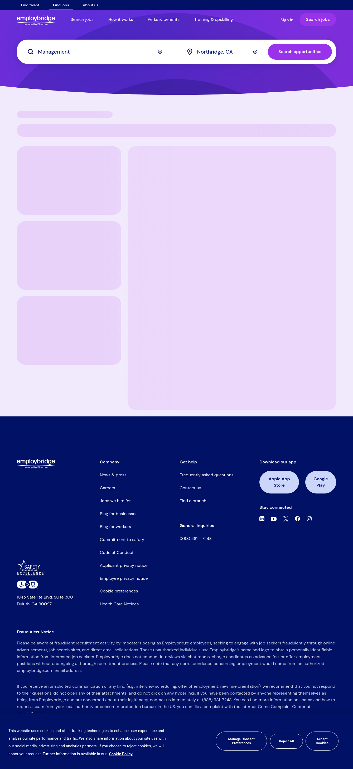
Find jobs (61, 5)
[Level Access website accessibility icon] (27, 584)
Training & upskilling (213, 19)
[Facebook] (297, 518)
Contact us (190, 488)
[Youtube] (274, 518)
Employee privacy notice (124, 578)
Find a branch (193, 501)
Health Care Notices (119, 604)
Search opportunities (299, 51)
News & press (113, 475)
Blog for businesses (119, 513)
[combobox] (227, 52)
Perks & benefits (164, 19)
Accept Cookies (322, 741)
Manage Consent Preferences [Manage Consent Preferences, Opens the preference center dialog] (241, 741)
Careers (107, 488)
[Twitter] (286, 518)
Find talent (30, 5)
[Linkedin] (261, 518)
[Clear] (160, 52)
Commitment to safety (122, 539)
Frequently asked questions (207, 475)
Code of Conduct (117, 552)
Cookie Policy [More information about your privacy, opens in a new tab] (121, 754)
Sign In (287, 20)
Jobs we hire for (115, 501)
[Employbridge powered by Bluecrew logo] (36, 464)
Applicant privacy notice (124, 565)
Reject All (286, 741)
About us (90, 5)
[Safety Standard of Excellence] (33, 569)
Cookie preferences (119, 591)
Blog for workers (115, 526)
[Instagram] (309, 518)
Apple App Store (279, 482)
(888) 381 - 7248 (196, 538)
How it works (120, 19)
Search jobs (82, 19)
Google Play (321, 482)
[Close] (344, 741)
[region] (176, 741)
